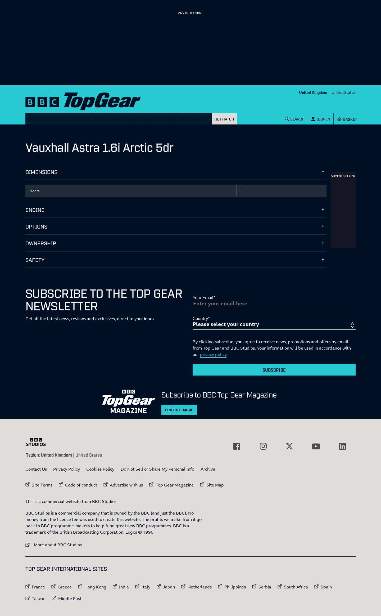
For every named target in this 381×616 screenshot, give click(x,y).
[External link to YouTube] (315, 446)
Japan (169, 587)
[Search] (295, 118)
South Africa (296, 587)
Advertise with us (126, 485)
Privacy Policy (66, 469)
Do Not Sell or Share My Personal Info (157, 469)
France (38, 587)
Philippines (235, 587)
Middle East (69, 598)
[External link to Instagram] (263, 446)
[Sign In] (320, 118)
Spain (326, 587)
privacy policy (213, 354)
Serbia (264, 587)
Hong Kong (95, 587)
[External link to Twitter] (289, 446)
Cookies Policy (100, 469)
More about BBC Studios (53, 545)
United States (344, 92)
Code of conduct (81, 485)
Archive (208, 469)
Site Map (215, 485)
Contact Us (36, 469)
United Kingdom (313, 92)
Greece (65, 587)
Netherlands (200, 587)
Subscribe (274, 369)
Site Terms (42, 485)
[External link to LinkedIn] (342, 446)
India (124, 587)
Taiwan (39, 598)
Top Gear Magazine (175, 485)
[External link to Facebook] (236, 446)
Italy (146, 587)
